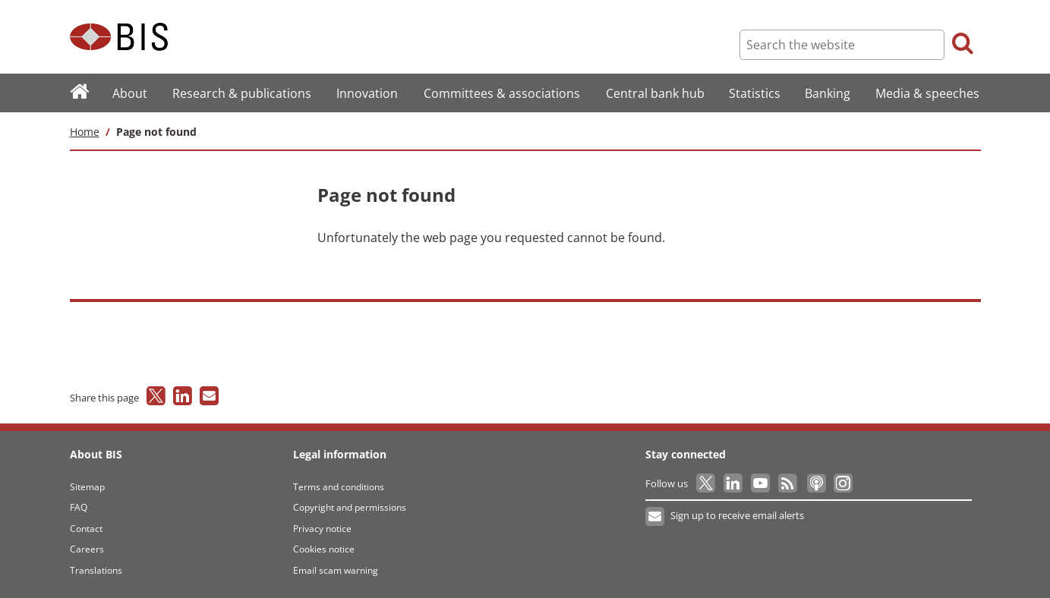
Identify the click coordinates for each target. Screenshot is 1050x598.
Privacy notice (322, 528)
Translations (96, 570)
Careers (87, 549)
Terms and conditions (338, 486)
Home (84, 131)
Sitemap (87, 486)
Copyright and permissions (349, 507)
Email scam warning (335, 570)
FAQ (78, 507)
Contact (86, 528)
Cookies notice (324, 549)
